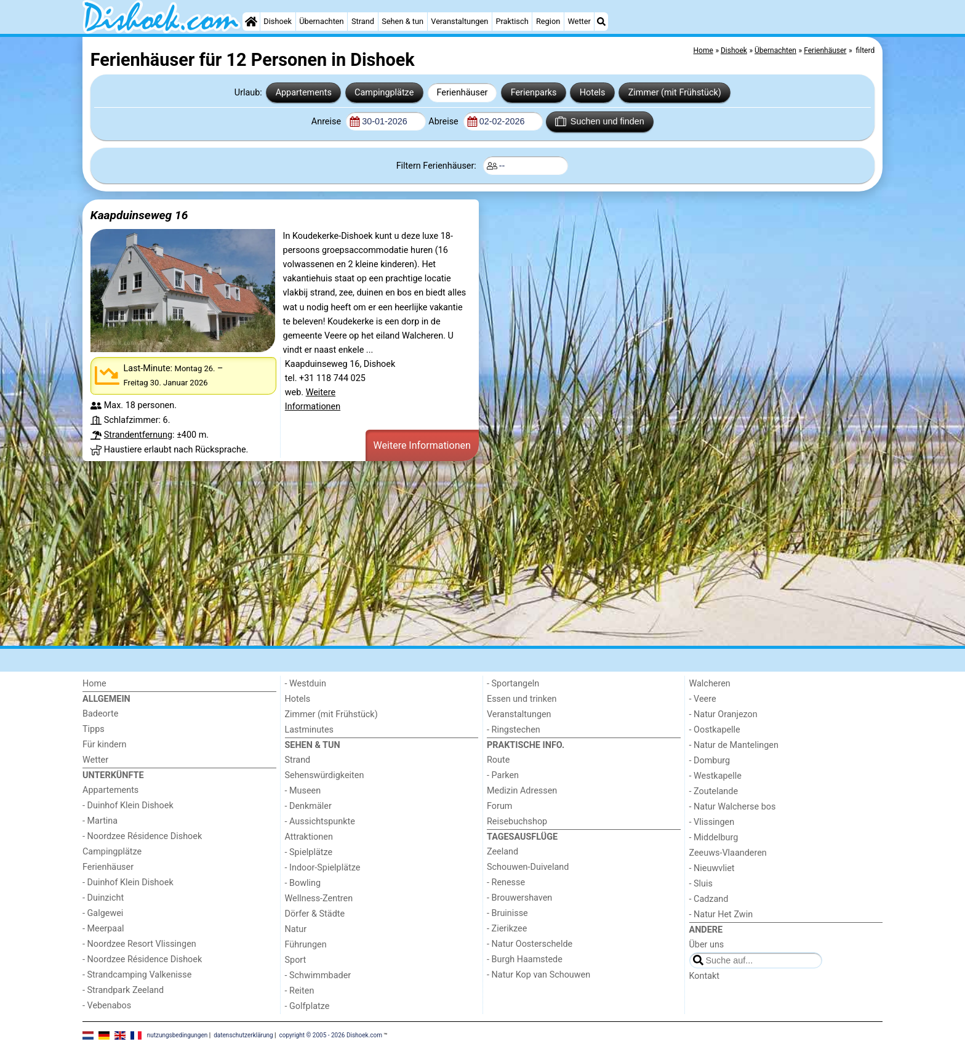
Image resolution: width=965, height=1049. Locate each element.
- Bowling (303, 883)
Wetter (578, 21)
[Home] (251, 21)
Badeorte (100, 714)
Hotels (593, 92)
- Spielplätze (309, 852)
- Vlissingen (712, 822)
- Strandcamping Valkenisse (136, 975)
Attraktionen (309, 837)
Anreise (327, 121)
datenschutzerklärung (243, 1035)
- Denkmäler (308, 806)
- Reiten (299, 991)
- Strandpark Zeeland (123, 990)
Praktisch (511, 21)
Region (548, 21)
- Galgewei (102, 913)
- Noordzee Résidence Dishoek (142, 836)
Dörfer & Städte (315, 914)
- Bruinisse (507, 913)
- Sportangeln (513, 683)
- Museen (303, 791)
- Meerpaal (103, 928)
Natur (296, 929)
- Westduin (305, 683)
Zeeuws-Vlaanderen (728, 853)
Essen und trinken (522, 699)
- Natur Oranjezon (723, 714)
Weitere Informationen (422, 445)
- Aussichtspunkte (320, 821)
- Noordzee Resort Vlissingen (139, 944)
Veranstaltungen (459, 21)
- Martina (100, 821)
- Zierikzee (507, 928)
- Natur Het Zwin (721, 914)
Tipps (93, 729)
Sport (295, 960)
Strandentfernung (138, 435)
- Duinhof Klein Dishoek (128, 805)
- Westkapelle (715, 776)
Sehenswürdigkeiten (324, 775)
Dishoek (277, 21)
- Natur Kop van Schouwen (538, 975)
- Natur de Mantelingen (734, 745)
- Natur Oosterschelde (529, 944)
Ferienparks (534, 92)
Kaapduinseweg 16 (139, 215)
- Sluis (701, 883)
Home (94, 683)
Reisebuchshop (517, 821)
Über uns (706, 944)
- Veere (702, 699)
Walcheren (710, 683)
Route (498, 760)
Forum (499, 806)
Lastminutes (309, 730)
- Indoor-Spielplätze (323, 867)
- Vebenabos (106, 1005)
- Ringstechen (513, 730)
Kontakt (704, 976)
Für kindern (104, 744)
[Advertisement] (451, 555)
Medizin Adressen (522, 791)
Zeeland (502, 851)
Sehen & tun (402, 21)
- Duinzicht (103, 898)
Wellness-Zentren (319, 898)
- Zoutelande (714, 791)
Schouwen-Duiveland (528, 867)
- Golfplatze (307, 1006)
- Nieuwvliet (712, 868)
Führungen (306, 944)
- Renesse (506, 882)
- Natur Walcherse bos (732, 807)
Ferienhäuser (461, 92)
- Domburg (710, 760)
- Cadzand (709, 899)
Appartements (304, 92)
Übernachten (321, 21)
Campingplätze (384, 92)
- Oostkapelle (714, 730)
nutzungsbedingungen (177, 1035)
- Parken (503, 775)
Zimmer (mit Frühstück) (674, 92)
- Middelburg (714, 837)
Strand (362, 21)
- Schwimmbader (318, 975)
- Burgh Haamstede (525, 959)
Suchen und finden (599, 121)
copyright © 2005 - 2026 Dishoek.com (331, 1035)
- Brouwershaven (519, 898)
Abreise (444, 121)
